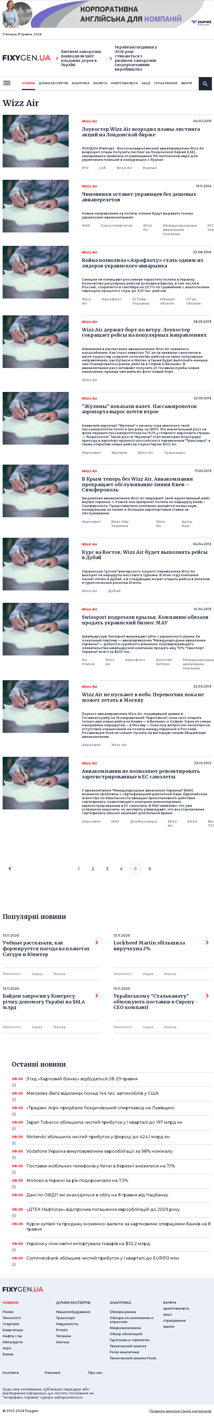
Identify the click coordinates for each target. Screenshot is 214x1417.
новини (28, 83)
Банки (8, 1354)
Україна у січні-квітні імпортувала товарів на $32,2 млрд (111, 1245)
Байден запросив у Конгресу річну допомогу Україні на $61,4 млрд (50, 1001)
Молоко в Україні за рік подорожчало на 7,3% (111, 1182)
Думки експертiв (53, 83)
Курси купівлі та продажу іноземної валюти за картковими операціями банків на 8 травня (118, 1226)
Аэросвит (91, 452)
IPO (85, 168)
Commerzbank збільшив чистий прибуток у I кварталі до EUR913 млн (111, 1260)
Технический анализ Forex (133, 1358)
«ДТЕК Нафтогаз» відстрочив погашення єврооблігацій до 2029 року (111, 1211)
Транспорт (65, 1318)
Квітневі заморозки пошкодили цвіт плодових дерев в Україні (78, 58)
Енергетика (13, 1330)
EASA (192, 821)
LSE (102, 168)
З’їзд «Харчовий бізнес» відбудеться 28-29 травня (111, 1080)
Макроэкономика (125, 1328)
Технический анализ (128, 1346)
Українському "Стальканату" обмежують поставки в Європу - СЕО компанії (161, 1001)
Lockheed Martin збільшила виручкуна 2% (161, 946)
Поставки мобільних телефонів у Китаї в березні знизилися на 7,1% (111, 1168)
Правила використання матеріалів (180, 1411)
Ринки (8, 1312)
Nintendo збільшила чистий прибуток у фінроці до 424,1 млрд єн (111, 1138)
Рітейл (62, 1330)
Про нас (95, 1373)
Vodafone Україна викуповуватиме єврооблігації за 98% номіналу (111, 1153)
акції (146, 83)
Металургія (13, 1342)
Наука (37, 974)
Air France (88, 662)
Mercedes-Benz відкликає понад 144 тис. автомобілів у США (111, 1095)
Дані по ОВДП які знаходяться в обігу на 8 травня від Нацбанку (111, 1194)
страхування (165, 83)
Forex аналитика (124, 1352)
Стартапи (11, 1324)
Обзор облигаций (126, 1334)
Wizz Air (124, 168)
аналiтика (120, 1302)
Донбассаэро (143, 821)
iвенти (186, 83)
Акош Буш (187, 523)
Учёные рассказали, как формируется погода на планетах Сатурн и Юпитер (50, 948)
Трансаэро (175, 452)
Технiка (59, 974)
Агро (7, 1348)
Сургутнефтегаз (116, 225)
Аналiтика (81, 83)
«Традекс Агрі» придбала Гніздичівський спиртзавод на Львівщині (111, 1109)
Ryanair (150, 168)
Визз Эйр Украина (120, 523)
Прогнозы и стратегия (129, 1340)
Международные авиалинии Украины (180, 229)
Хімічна (62, 1342)
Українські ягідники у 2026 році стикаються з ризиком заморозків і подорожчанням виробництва (133, 58)
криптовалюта (124, 83)
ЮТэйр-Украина (140, 301)
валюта (100, 83)
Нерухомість (67, 1324)
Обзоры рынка (123, 1312)
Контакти (11, 1373)
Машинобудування (73, 1312)
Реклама (52, 1373)
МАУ (86, 225)
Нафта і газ (12, 1336)
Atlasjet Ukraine (167, 301)
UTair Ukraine (193, 301)
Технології (12, 974)
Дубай (114, 591)
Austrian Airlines (164, 662)
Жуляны (119, 452)
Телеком (63, 1336)
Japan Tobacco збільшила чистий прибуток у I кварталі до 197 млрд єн (111, 1124)
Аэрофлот (112, 299)
